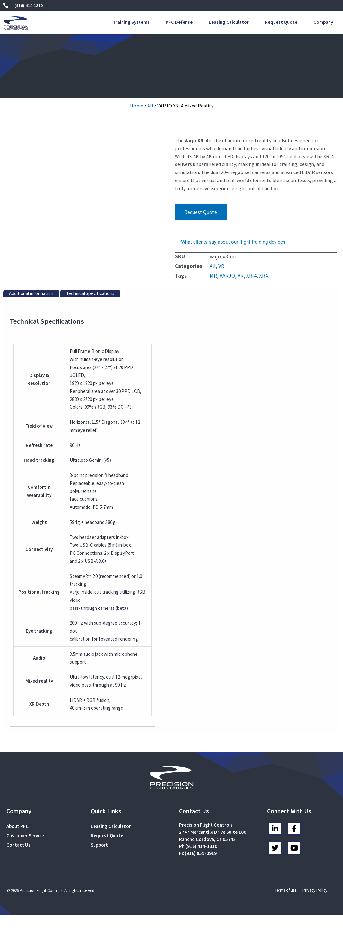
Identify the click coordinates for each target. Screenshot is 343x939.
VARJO (227, 275)
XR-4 (251, 275)
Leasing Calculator (229, 22)
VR (221, 266)
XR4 (263, 275)
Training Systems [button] (131, 22)
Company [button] (323, 22)
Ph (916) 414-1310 (198, 846)
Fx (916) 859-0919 (198, 853)
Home (136, 105)
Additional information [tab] (31, 293)
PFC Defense (179, 22)
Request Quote (281, 22)
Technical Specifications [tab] (90, 293)
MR (213, 275)
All (150, 105)
